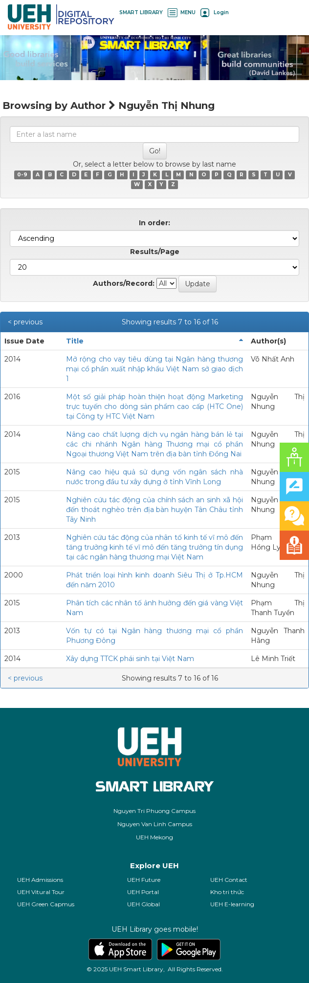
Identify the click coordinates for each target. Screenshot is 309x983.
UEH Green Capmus (45, 904)
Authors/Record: (123, 283)
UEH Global (143, 904)
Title (75, 341)
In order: (154, 222)
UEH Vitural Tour (41, 892)
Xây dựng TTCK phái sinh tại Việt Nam (130, 658)
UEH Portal (143, 892)
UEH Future (143, 879)
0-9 (22, 174)
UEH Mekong (154, 837)
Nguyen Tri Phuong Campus (154, 810)
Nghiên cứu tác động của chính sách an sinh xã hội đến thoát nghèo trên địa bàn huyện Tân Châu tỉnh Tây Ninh (154, 509)
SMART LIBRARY (141, 12)
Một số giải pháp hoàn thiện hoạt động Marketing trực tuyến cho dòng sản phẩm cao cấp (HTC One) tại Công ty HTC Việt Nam (154, 406)
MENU (182, 12)
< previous (25, 322)
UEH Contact (228, 879)
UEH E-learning (232, 904)
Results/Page (154, 251)
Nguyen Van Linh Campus (154, 824)
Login (214, 12)
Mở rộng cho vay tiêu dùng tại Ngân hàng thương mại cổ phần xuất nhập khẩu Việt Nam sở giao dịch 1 (154, 369)
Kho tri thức (227, 892)
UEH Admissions (40, 879)
